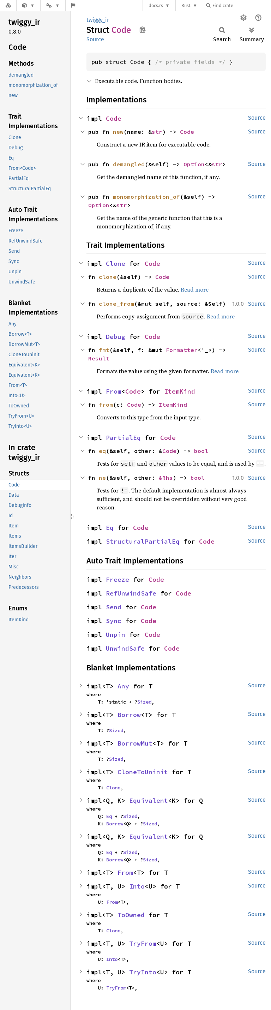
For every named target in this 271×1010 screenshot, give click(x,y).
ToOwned (131, 915)
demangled (129, 164)
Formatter (182, 349)
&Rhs (166, 477)
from (106, 404)
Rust (186, 5)
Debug (115, 337)
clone (107, 276)
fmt (104, 349)
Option (194, 164)
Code (113, 118)
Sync (113, 621)
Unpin (115, 634)
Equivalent (148, 800)
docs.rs (156, 5)
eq (102, 450)
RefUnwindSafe (131, 593)
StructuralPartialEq (143, 541)
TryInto (142, 972)
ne (102, 477)
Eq (110, 528)
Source (95, 39)
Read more (195, 289)
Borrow (129, 715)
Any (123, 686)
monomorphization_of (146, 196)
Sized (144, 702)
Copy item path (142, 30)
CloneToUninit (143, 772)
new (118, 131)
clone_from (116, 303)
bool (201, 450)
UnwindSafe (125, 648)
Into (137, 886)
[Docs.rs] (8, 5)
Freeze (117, 579)
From (113, 391)
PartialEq (123, 438)
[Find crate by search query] (241, 5)
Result (98, 358)
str (157, 131)
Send (113, 607)
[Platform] (53, 5)
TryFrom (142, 943)
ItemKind (179, 391)
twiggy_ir (97, 20)
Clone (115, 263)
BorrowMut (135, 743)
